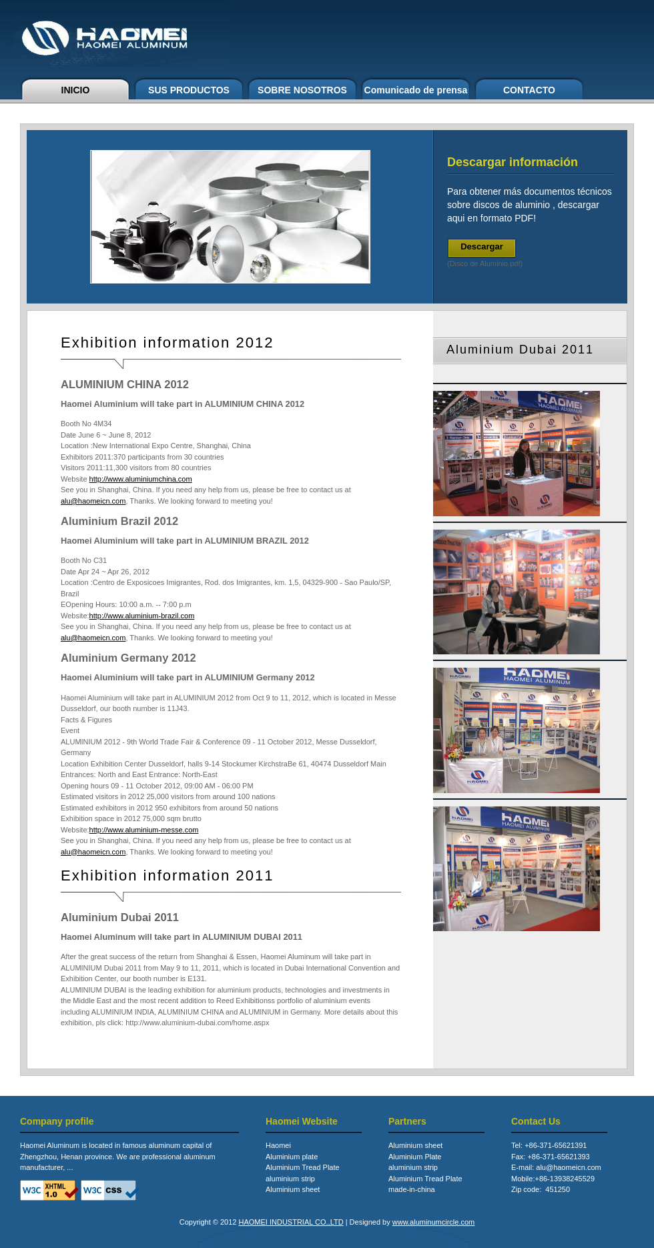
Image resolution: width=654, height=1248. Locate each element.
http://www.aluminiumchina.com (140, 479)
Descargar (481, 246)
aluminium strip (290, 1179)
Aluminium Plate (414, 1157)
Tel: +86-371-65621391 (549, 1145)
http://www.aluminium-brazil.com (142, 616)
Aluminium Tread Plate (303, 1167)
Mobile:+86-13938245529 (553, 1179)
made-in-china (411, 1189)
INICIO (75, 90)
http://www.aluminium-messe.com (144, 830)
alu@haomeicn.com (93, 501)
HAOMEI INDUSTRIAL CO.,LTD (291, 1222)
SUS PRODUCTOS (189, 90)
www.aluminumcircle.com (433, 1222)
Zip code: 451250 (540, 1189)
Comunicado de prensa (416, 90)
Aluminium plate (292, 1157)
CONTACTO (529, 90)
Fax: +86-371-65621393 (550, 1157)
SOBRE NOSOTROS (302, 90)
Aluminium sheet (293, 1189)
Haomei (278, 1145)
